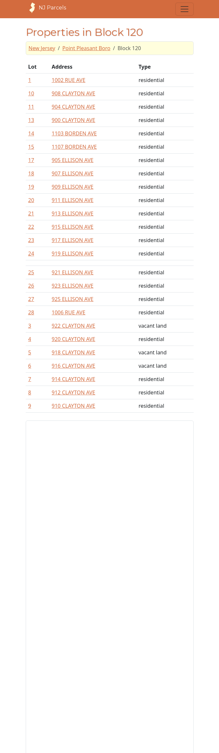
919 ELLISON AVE (72, 253)
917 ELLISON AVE (72, 240)
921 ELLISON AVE (72, 272)
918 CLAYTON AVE (73, 352)
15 (31, 146)
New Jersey (42, 48)
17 (31, 160)
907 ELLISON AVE (72, 173)
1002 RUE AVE (69, 80)
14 (31, 133)
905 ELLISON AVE (72, 160)
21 (31, 213)
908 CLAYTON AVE (73, 93)
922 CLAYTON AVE (73, 325)
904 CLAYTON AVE (73, 106)
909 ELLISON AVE (72, 186)
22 (31, 226)
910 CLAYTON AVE (73, 405)
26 (31, 285)
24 (31, 253)
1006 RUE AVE (69, 312)
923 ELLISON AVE (72, 285)
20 (31, 200)
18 (31, 173)
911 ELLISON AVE (72, 200)
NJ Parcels (46, 8)
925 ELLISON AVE (72, 299)
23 (31, 240)
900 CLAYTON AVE (73, 120)
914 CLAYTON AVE (73, 379)
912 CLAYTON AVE (73, 392)
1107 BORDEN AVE (74, 146)
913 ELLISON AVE (72, 213)
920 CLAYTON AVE (73, 339)
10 (31, 93)
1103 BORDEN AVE (74, 133)
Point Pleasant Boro (86, 48)
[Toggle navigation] (184, 9)
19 (31, 186)
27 (31, 299)
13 (31, 120)
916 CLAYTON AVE (73, 365)
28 (31, 312)
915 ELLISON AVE (72, 226)
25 (31, 272)
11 (31, 106)
